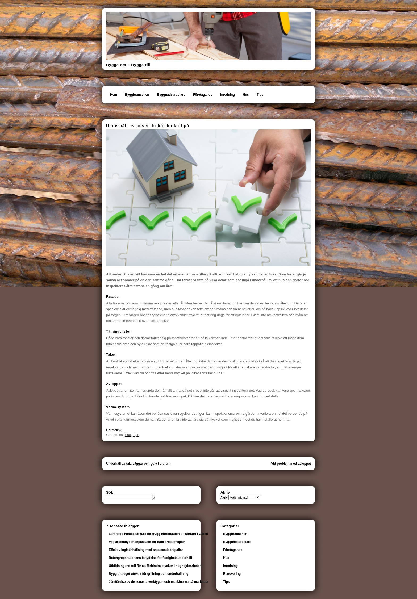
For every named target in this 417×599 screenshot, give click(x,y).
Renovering (232, 574)
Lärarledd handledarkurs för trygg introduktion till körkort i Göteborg (161, 534)
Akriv (224, 497)
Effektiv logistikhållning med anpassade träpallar (146, 550)
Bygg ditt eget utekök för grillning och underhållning (148, 574)
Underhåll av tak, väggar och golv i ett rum (138, 464)
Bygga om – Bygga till (128, 65)
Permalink (114, 430)
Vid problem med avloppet (291, 464)
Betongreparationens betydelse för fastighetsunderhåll (150, 558)
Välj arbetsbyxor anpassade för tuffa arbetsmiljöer (147, 542)
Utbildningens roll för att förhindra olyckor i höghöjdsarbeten (155, 566)
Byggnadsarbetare (171, 95)
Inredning (227, 95)
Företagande (202, 95)
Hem (113, 95)
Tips (260, 95)
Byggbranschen (137, 95)
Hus (246, 95)
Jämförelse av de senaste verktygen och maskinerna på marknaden (160, 582)
